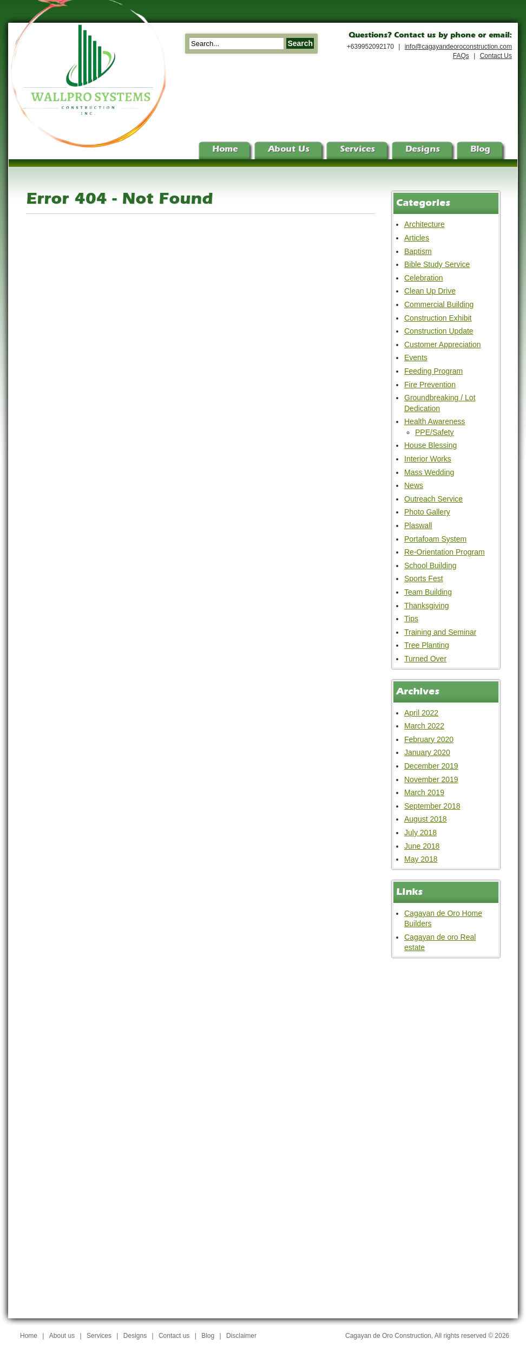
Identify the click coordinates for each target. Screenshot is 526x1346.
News (413, 485)
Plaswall (418, 525)
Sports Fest (423, 578)
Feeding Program (433, 371)
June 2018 (421, 846)
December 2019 (431, 766)
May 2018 (420, 859)
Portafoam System (435, 539)
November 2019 (431, 779)
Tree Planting (426, 645)
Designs (135, 1336)
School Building (430, 565)
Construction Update (439, 331)
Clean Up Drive (430, 291)
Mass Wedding (429, 472)
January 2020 (427, 752)
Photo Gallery (427, 512)
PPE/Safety (434, 432)
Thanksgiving (426, 605)
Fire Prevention (430, 384)
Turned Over (425, 658)
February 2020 (428, 739)
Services (99, 1336)
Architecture (424, 224)
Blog (207, 1336)
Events (416, 357)
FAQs (461, 56)
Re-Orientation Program (444, 552)
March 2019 (424, 792)
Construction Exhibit (438, 318)
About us (62, 1336)
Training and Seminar (440, 632)
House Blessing (430, 445)
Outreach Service (433, 499)
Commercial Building (439, 304)
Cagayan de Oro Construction (388, 1336)
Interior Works (427, 458)
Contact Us (496, 56)
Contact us (174, 1336)
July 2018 (420, 832)
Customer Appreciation (442, 344)
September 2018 (432, 806)
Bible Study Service (437, 264)
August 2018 (425, 819)
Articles (416, 237)
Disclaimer (241, 1336)
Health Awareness (434, 421)
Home (28, 1336)
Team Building (428, 592)
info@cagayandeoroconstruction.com (458, 46)
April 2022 (421, 712)
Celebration (423, 278)
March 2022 (424, 725)
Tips (411, 618)
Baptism (418, 251)
